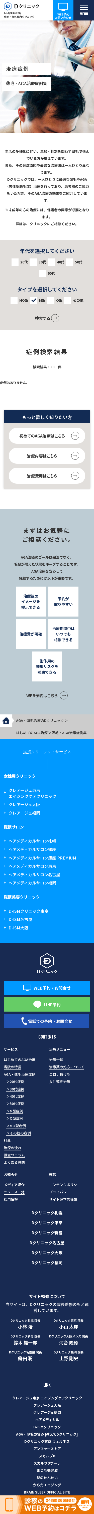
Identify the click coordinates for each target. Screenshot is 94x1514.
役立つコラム (14, 1154)
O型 (59, 300)
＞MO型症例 (16, 1125)
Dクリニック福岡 (47, 1263)
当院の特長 (12, 1066)
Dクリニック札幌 (47, 1213)
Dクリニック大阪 (47, 1253)
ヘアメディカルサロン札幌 (32, 841)
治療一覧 (56, 1059)
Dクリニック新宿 (47, 1233)
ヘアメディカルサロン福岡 (32, 883)
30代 (42, 261)
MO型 (23, 300)
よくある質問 (14, 1162)
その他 (78, 300)
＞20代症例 (15, 1081)
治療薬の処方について (66, 1066)
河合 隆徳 (68, 1339)
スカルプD (47, 1455)
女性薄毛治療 (59, 1081)
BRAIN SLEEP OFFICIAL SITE (47, 1492)
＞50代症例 (15, 1103)
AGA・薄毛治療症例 (19, 1074)
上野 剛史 (68, 1355)
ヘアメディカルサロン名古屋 (34, 874)
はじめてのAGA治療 (19, 1059)
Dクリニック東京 (47, 1223)
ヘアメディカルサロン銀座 (32, 849)
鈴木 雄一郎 (25, 1339)
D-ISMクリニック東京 (28, 911)
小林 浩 (25, 1324)
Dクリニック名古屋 (47, 1243)
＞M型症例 (14, 1110)
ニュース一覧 (14, 1191)
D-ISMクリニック (47, 1426)
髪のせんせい (47, 1477)
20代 (24, 261)
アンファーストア (47, 1448)
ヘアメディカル (47, 1419)
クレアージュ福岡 (24, 813)
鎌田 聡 (25, 1355)
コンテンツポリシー (65, 1184)
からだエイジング (47, 1484)
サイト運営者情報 (63, 1199)
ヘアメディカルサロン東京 (32, 866)
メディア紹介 (14, 1184)
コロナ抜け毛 (59, 1074)
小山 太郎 (68, 1324)
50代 (78, 261)
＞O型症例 (14, 1118)
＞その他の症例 (18, 1132)
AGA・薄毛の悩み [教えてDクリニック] (47, 1434)
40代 (60, 261)
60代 (51, 273)
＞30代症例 (15, 1088)
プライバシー (59, 1191)
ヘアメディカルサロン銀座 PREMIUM (42, 858)
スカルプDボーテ (47, 1463)
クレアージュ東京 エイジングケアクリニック (47, 1397)
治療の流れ (12, 1147)
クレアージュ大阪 (24, 804)
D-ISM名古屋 (20, 919)
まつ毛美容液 (47, 1470)
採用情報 (11, 1199)
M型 (42, 300)
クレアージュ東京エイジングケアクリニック (32, 793)
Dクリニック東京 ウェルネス (47, 1441)
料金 (7, 1140)
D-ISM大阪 (18, 928)
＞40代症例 (15, 1096)
